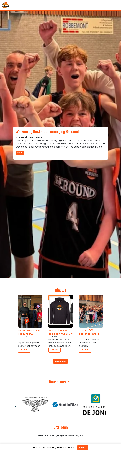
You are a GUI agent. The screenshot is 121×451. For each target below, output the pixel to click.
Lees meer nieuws (60, 361)
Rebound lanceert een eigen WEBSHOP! (60, 332)
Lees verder (23, 350)
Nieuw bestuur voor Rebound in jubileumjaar (29, 332)
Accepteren (82, 447)
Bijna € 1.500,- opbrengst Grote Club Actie (89, 332)
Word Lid (19, 152)
